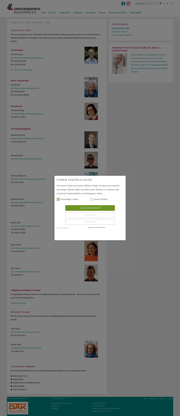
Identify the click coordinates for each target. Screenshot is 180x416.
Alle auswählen (90, 208)
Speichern (89, 222)
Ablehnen (90, 215)
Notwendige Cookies (68, 199)
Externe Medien (99, 199)
